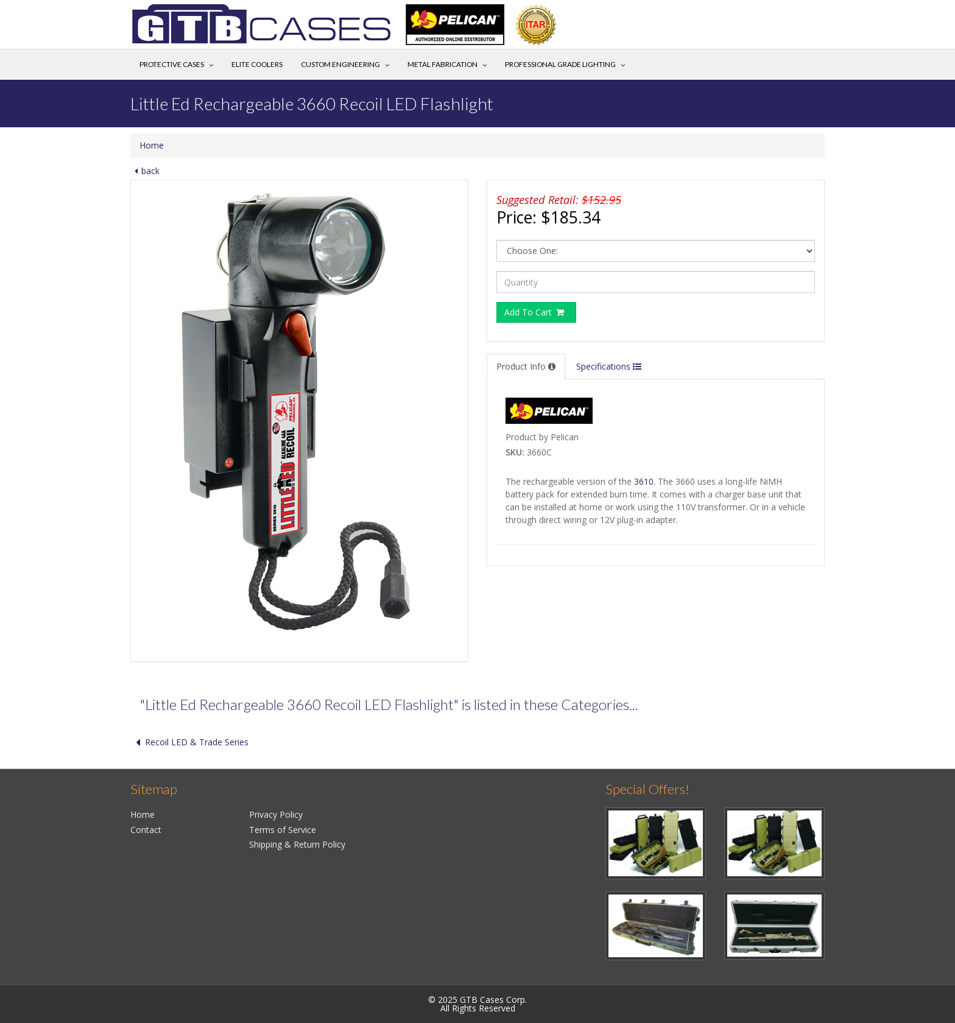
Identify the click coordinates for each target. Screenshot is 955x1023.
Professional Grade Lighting (560, 64)
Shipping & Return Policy (297, 844)
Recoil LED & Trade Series (189, 742)
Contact (145, 829)
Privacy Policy (276, 814)
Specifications (608, 366)
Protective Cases (171, 64)
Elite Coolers (257, 64)
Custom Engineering (340, 64)
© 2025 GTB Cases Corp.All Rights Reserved (477, 1004)
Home (151, 145)
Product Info (525, 366)
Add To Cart (534, 312)
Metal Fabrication (442, 64)
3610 (644, 481)
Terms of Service (282, 829)
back (145, 171)
